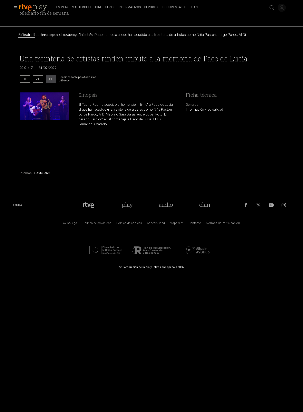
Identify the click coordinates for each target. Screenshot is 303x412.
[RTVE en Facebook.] (246, 205)
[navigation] (156, 7)
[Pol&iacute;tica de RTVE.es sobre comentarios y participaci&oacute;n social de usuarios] (223, 224)
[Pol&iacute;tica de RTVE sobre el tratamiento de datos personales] (97, 224)
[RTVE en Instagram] (284, 205)
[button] (14, 7)
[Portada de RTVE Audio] (166, 205)
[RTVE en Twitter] (258, 205)
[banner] (37, 7)
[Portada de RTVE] (88, 205)
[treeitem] (62, 7)
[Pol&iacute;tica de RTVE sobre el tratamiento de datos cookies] (129, 224)
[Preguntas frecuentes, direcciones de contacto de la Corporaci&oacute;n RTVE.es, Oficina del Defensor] (195, 224)
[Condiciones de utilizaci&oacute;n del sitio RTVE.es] (70, 224)
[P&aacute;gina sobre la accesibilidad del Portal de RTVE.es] (156, 224)
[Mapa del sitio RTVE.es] (177, 224)
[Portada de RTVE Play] (127, 205)
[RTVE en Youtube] (271, 205)
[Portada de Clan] (205, 205)
